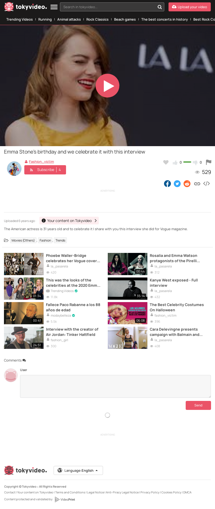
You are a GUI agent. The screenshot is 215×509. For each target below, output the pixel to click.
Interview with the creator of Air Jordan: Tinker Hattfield (72, 332)
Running (45, 19)
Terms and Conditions (70, 492)
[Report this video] (208, 162)
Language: (78, 470)
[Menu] (54, 7)
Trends (60, 240)
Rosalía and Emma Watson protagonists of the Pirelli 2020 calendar (173, 258)
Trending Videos (19, 19)
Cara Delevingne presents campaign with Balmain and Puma (174, 332)
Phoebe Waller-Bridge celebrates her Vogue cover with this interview (71, 258)
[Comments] (115, 386)
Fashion (45, 240)
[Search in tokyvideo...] (159, 6)
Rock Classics (97, 19)
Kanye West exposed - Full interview (174, 282)
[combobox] (112, 6)
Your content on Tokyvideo (35, 492)
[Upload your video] (190, 6)
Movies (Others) (23, 240)
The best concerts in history (164, 19)
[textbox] (107, 7)
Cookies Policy (171, 492)
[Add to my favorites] (166, 162)
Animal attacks (69, 19)
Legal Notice (95, 492)
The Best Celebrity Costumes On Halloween (177, 307)
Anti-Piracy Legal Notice (122, 492)
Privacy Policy (150, 492)
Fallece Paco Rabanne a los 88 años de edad (73, 307)
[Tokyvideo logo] (25, 8)
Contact (9, 492)
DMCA (187, 492)
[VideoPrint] (64, 499)
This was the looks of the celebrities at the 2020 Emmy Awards (72, 282)
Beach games (125, 19)
